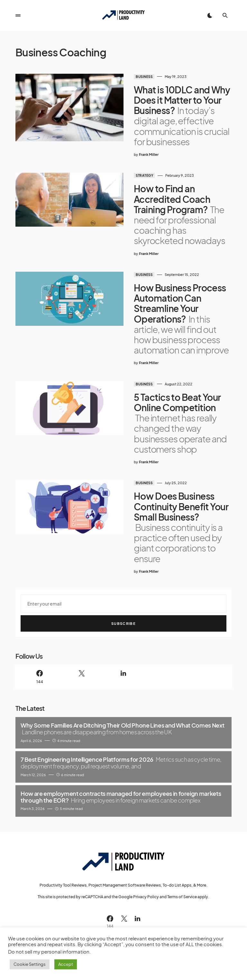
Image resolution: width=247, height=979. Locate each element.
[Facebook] (39, 677)
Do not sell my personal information (48, 952)
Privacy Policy (146, 896)
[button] (18, 15)
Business (144, 77)
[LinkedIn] (123, 677)
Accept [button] (65, 964)
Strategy (144, 175)
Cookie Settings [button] (30, 964)
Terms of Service (182, 896)
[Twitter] (81, 677)
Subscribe (123, 623)
